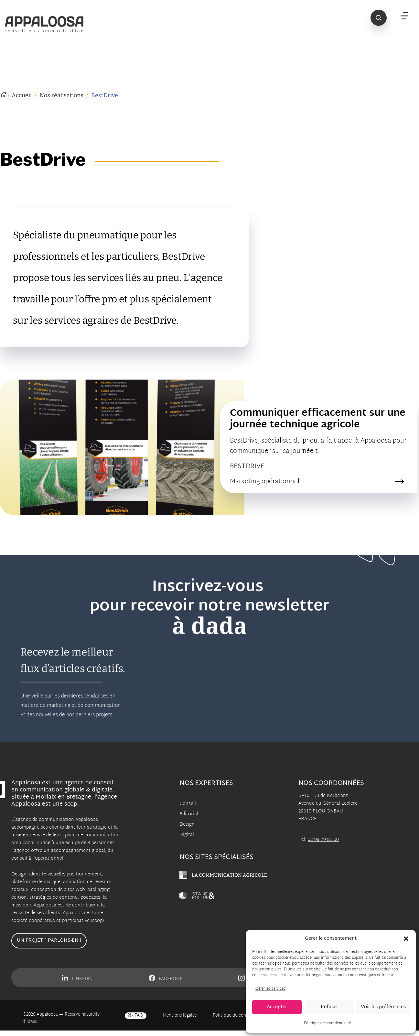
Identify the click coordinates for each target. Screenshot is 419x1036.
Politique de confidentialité (327, 1023)
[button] (406, 939)
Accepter (277, 1007)
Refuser (329, 1007)
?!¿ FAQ (135, 1015)
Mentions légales (180, 1015)
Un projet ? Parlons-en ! (49, 940)
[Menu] (404, 16)
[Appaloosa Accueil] (48, 24)
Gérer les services (270, 988)
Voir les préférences (383, 1007)
